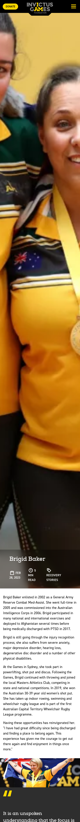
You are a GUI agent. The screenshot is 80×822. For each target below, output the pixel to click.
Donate (10, 6)
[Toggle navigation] (73, 7)
